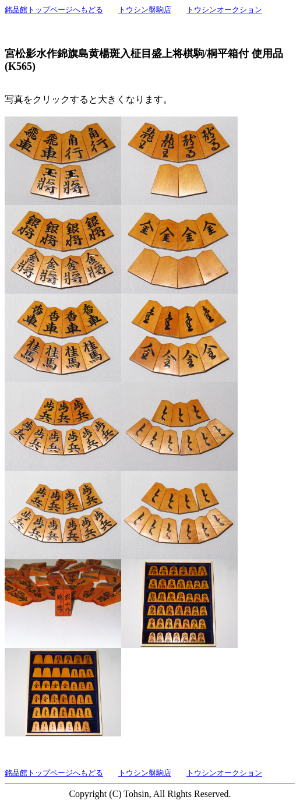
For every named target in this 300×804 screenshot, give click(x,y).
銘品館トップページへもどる (54, 9)
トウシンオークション (224, 9)
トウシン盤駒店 (144, 9)
